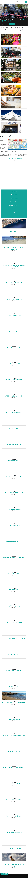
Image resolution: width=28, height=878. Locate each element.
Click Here (12, 24)
